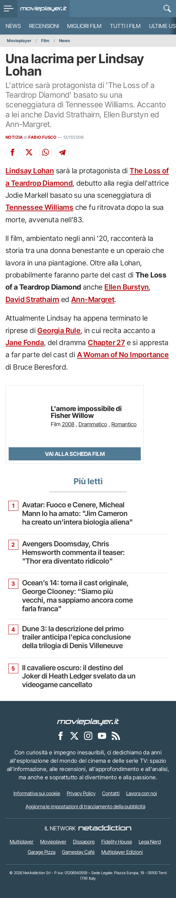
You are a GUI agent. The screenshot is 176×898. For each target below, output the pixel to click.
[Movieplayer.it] (43, 8)
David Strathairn (32, 299)
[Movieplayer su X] (74, 735)
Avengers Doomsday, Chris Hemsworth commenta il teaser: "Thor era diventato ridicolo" (73, 552)
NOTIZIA (14, 137)
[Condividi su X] (29, 152)
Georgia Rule (59, 330)
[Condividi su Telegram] (62, 152)
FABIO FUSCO (42, 137)
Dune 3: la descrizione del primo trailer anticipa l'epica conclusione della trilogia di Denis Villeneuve (76, 637)
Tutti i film (125, 25)
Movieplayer (19, 40)
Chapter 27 (106, 342)
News (13, 25)
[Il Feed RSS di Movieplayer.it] (116, 735)
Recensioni (44, 25)
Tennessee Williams (39, 207)
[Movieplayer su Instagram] (88, 735)
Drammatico (92, 424)
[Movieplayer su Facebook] (60, 735)
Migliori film (84, 25)
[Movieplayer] (88, 721)
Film (45, 40)
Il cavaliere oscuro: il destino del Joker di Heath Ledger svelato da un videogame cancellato (79, 676)
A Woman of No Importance (123, 354)
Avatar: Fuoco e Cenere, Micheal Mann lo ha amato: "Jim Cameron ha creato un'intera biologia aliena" (77, 513)
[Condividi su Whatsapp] (46, 152)
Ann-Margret (92, 299)
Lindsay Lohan (30, 170)
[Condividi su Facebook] (12, 152)
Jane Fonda (25, 342)
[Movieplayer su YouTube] (102, 735)
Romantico (124, 424)
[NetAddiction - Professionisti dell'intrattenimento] (104, 828)
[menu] (8, 8)
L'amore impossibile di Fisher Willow (86, 412)
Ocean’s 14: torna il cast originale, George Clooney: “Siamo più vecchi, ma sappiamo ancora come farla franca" (77, 596)
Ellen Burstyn (126, 287)
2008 (68, 424)
